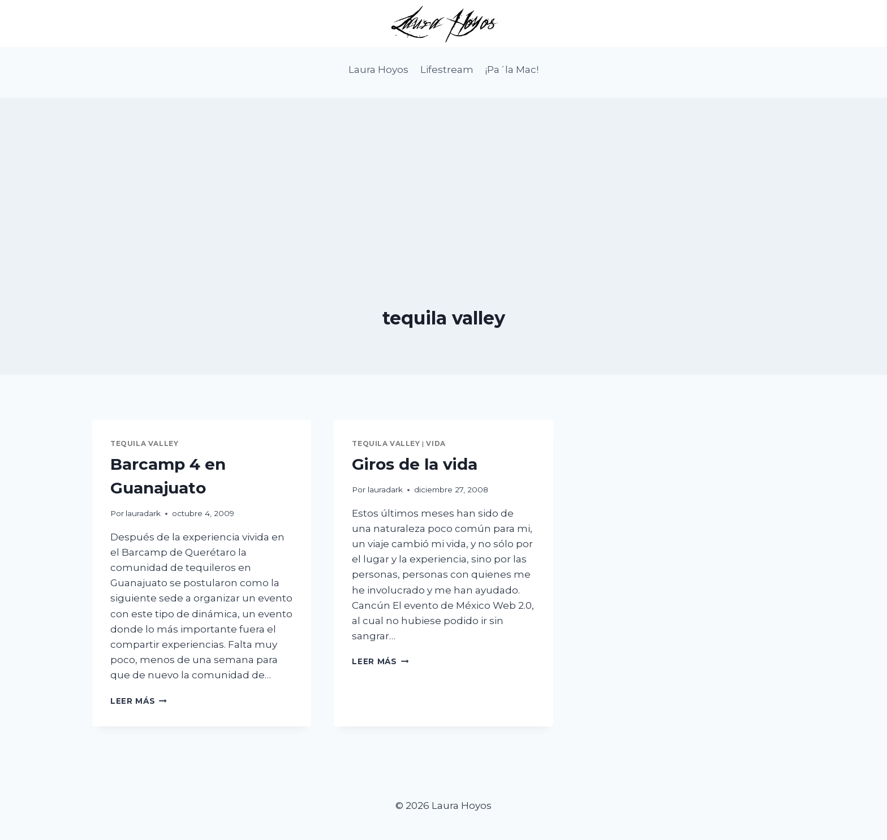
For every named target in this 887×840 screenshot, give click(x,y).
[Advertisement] (443, 177)
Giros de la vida (414, 464)
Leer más (138, 700)
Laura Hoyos (378, 69)
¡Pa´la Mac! (512, 69)
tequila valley (144, 443)
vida (435, 443)
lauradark (143, 513)
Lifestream (446, 69)
